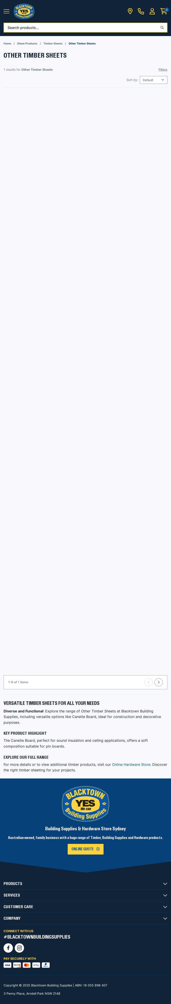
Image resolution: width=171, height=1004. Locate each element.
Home (7, 43)
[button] (6, 11)
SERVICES (12, 895)
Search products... (23, 27)
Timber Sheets (53, 43)
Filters (163, 69)
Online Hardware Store (131, 764)
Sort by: (132, 80)
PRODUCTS (13, 883)
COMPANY (12, 918)
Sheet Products (27, 43)
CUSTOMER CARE (18, 907)
